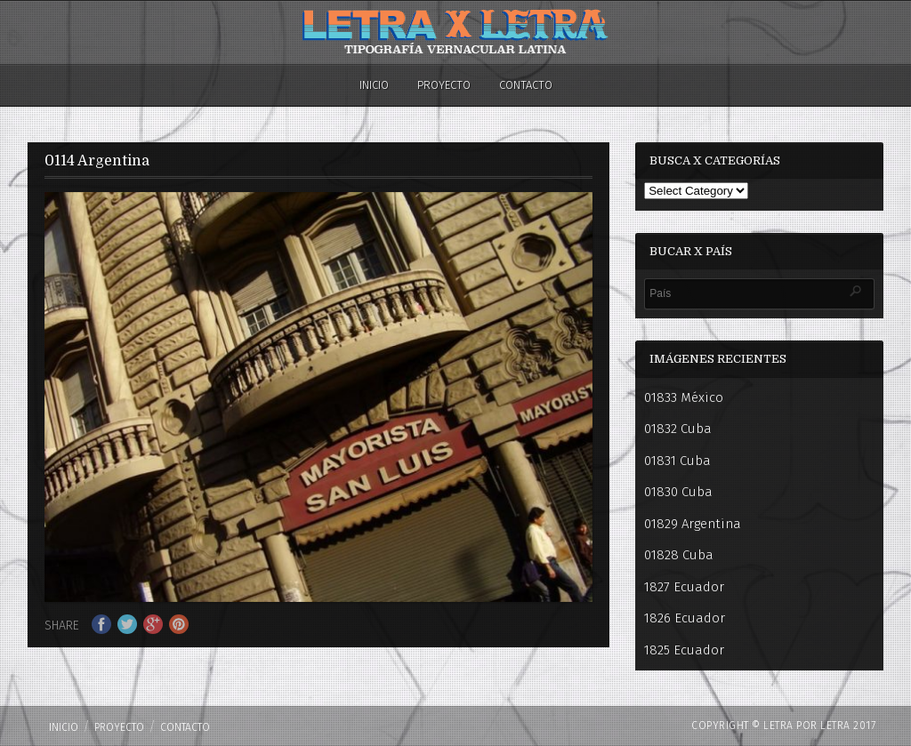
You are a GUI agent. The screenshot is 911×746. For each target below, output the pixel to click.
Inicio (374, 85)
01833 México (683, 397)
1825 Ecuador (684, 650)
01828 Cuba (678, 555)
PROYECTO (444, 85)
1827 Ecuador (684, 587)
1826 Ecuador (684, 618)
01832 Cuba (678, 429)
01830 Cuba (678, 492)
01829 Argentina (692, 524)
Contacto (525, 85)
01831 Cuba (677, 461)
